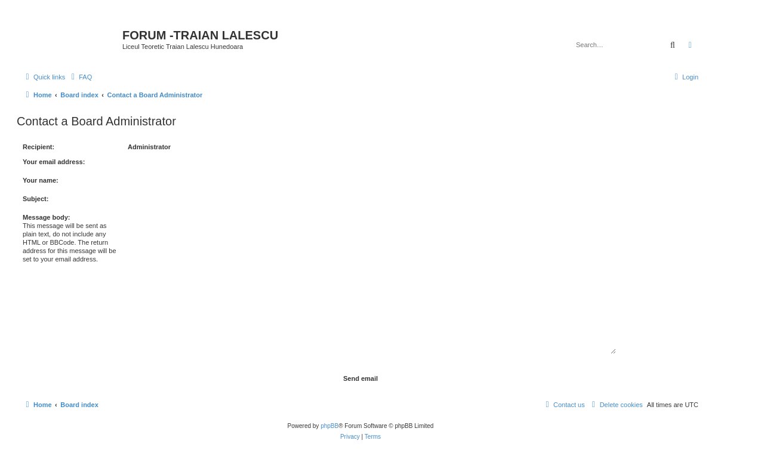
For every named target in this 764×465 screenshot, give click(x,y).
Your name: (40, 180)
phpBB (329, 426)
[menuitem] (80, 77)
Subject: (35, 198)
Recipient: (38, 146)
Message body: (46, 217)
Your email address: (54, 161)
